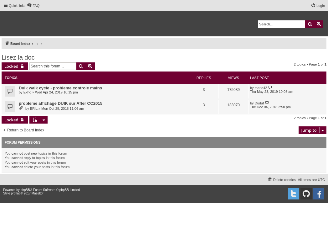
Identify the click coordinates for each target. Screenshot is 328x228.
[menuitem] (33, 5)
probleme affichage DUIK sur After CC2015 (60, 103)
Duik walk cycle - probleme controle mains (60, 88)
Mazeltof (38, 193)
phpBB (25, 190)
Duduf (259, 103)
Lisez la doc (18, 57)
